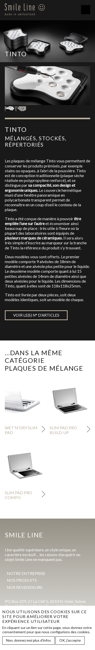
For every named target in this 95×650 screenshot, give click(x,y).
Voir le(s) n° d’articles (36, 315)
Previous (13, 88)
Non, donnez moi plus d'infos (28, 641)
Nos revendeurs (24, 587)
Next (81, 88)
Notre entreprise (26, 573)
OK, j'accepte (70, 641)
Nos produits (22, 580)
